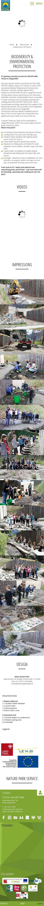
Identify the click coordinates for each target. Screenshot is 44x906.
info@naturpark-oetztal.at (12, 809)
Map (22, 903)
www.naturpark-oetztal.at (12, 811)
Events (4, 903)
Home (11, 44)
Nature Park (24, 44)
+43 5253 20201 (10, 807)
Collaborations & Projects (22, 47)
